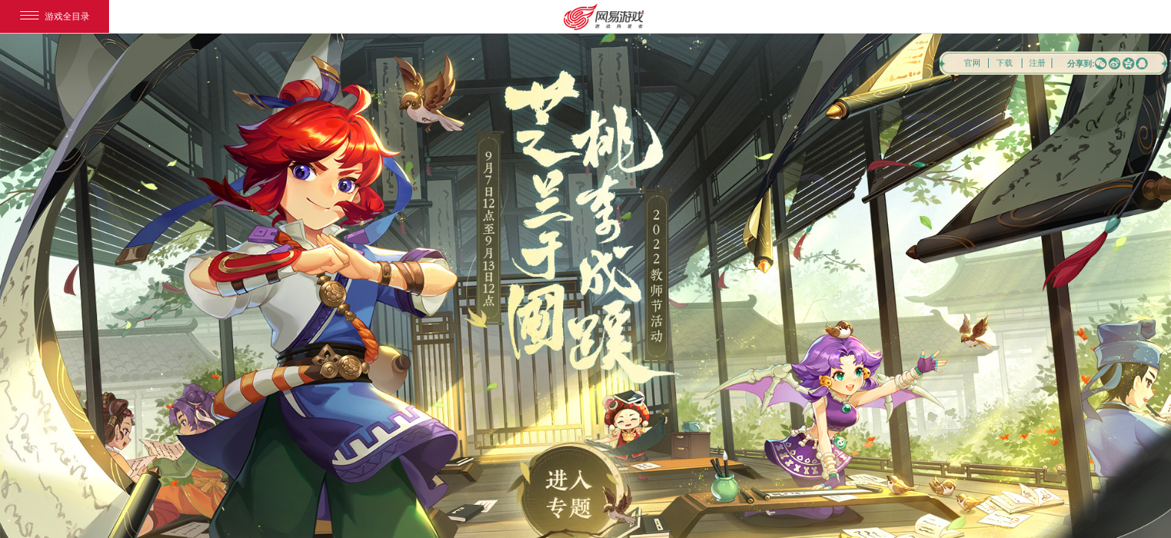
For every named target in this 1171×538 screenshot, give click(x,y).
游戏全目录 (55, 16)
